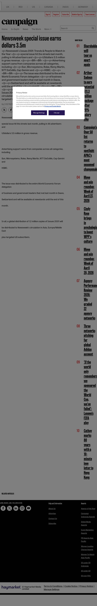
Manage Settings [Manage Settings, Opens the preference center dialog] (39, 113)
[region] (49, 103)
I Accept (56, 113)
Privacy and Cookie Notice (52, 106)
